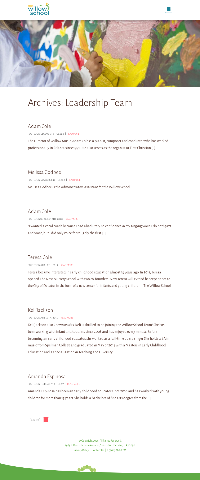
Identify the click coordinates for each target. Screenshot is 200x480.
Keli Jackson (40, 310)
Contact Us (98, 450)
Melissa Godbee (44, 172)
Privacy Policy (81, 450)
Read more (73, 134)
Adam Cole (39, 126)
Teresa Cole (40, 257)
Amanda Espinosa (47, 376)
